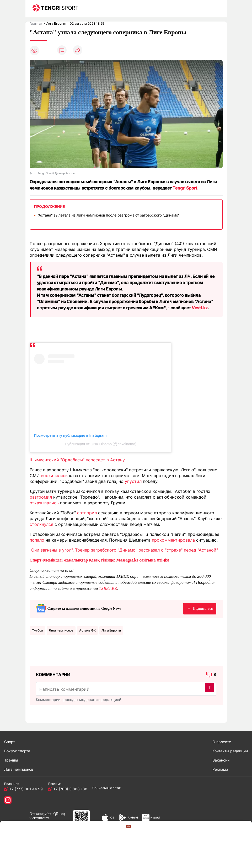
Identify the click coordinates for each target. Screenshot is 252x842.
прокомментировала (173, 540)
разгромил (41, 497)
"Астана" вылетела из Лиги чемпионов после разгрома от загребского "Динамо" (108, 215)
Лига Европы (111, 630)
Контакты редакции (230, 751)
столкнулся (41, 524)
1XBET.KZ (108, 588)
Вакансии (220, 760)
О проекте (221, 742)
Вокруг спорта (17, 751)
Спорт (9, 742)
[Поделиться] (77, 50)
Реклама (220, 769)
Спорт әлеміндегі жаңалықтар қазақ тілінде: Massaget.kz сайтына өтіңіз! (99, 560)
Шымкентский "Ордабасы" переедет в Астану (77, 459)
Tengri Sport (185, 188)
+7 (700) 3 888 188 (69, 789)
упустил (133, 481)
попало (37, 540)
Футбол (37, 630)
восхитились (54, 475)
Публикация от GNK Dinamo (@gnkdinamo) (100, 444)
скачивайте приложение (40, 820)
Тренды (11, 760)
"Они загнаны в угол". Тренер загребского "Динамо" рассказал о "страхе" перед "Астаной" (124, 550)
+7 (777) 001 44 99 (25, 789)
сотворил (87, 512)
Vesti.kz (200, 307)
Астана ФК (87, 630)
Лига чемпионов (61, 630)
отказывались (44, 502)
